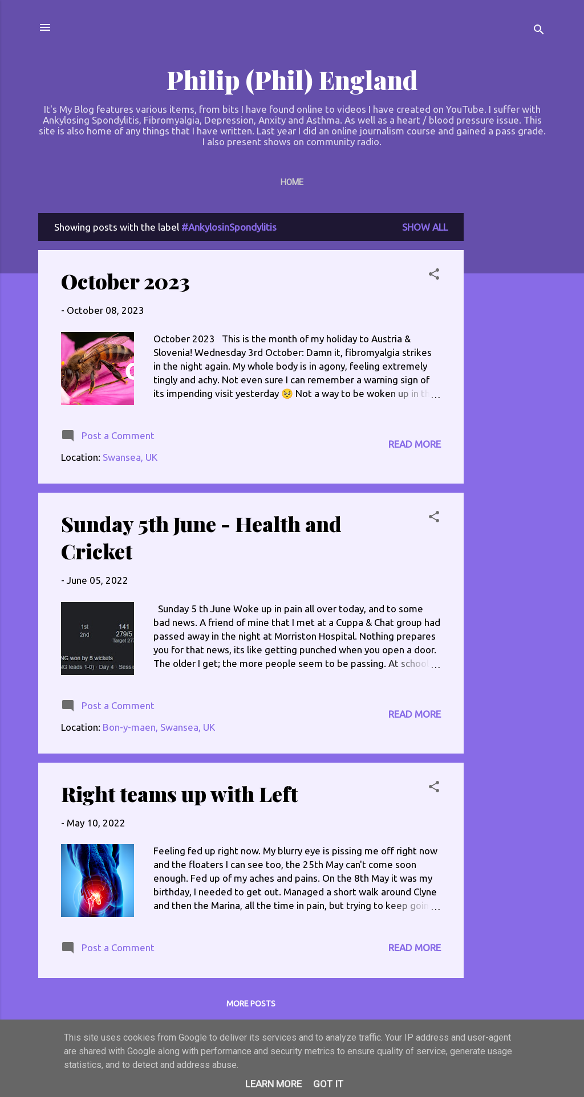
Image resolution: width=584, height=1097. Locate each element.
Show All (425, 227)
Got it (328, 1084)
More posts (250, 1003)
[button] (434, 275)
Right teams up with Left (179, 793)
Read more (414, 444)
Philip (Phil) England (292, 79)
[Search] (539, 31)
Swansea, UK (130, 457)
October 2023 (125, 280)
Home (292, 182)
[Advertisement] (509, 384)
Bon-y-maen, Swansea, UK (159, 727)
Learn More (273, 1084)
